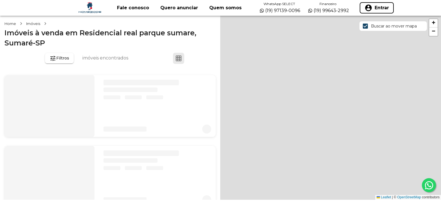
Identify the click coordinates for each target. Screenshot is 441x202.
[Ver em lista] (192, 58)
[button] (433, 23)
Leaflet (384, 197)
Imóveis (33, 23)
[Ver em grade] (178, 58)
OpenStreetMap (409, 197)
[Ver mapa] (205, 58)
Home (10, 23)
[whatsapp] (429, 185)
